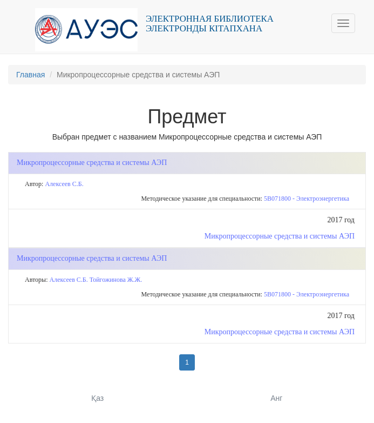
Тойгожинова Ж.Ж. (116, 279)
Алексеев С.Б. (64, 184)
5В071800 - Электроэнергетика (306, 198)
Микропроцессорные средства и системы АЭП (280, 236)
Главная (30, 74)
